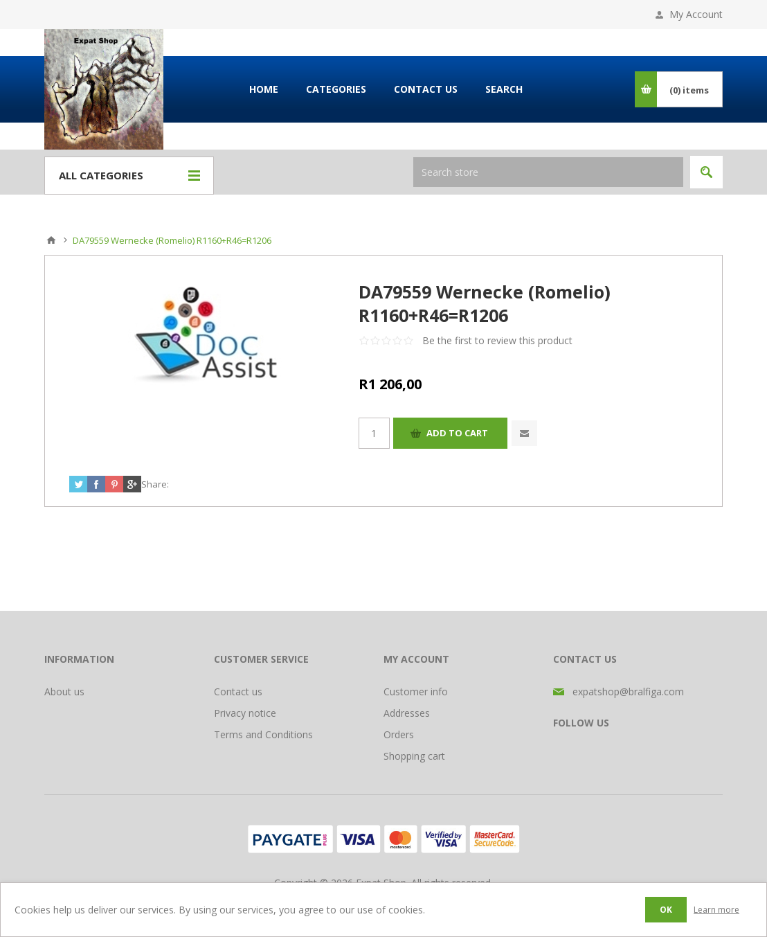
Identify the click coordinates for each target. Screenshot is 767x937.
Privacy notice (245, 713)
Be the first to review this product (497, 340)
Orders (399, 734)
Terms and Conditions (263, 734)
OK (666, 910)
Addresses (407, 713)
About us (64, 691)
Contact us (238, 691)
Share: (155, 484)
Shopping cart (414, 755)
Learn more (716, 910)
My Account (696, 14)
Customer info (416, 691)
